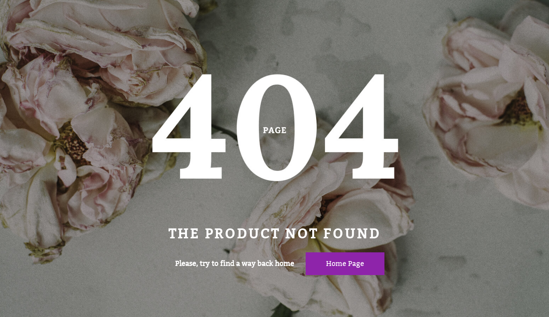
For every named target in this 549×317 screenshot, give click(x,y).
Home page (345, 263)
